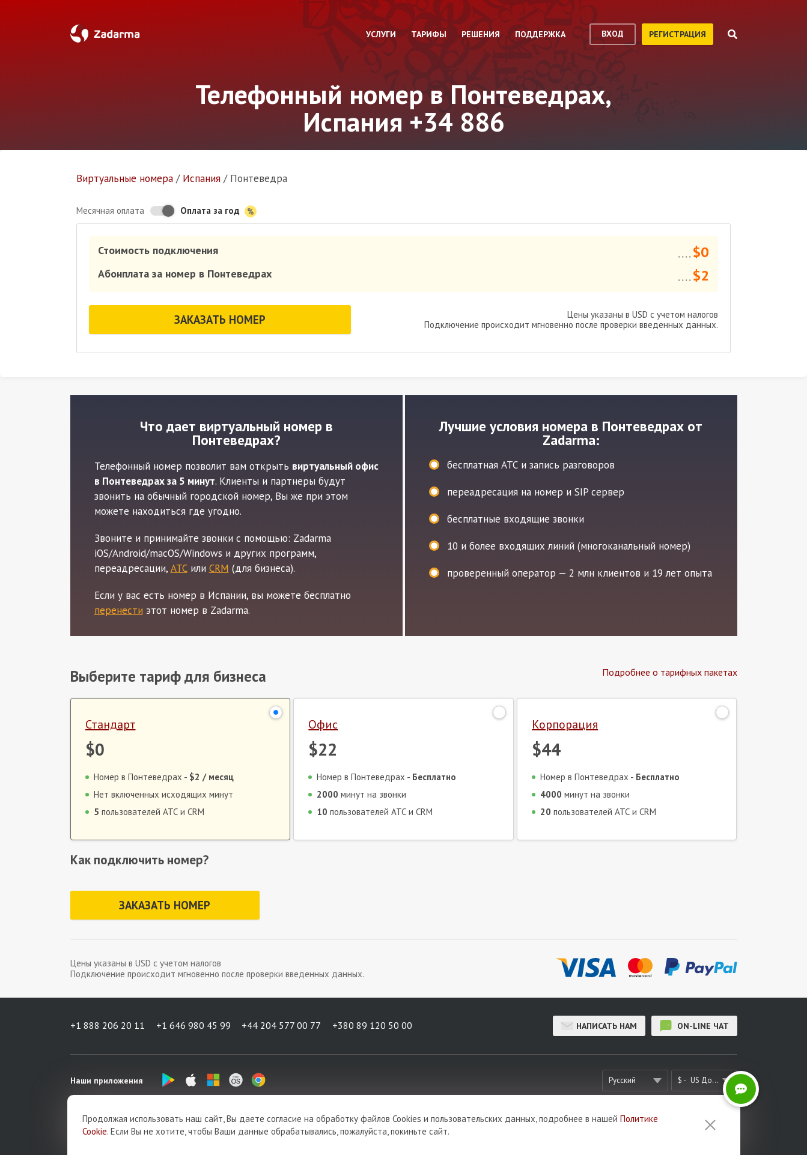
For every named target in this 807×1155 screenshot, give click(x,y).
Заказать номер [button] (220, 318)
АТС (179, 566)
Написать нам (599, 1025)
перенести (118, 608)
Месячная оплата (110, 210)
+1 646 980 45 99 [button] (194, 1025)
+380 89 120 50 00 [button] (375, 1025)
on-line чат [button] (694, 1025)
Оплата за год (218, 211)
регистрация (677, 34)
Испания (202, 178)
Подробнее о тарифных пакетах (669, 670)
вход (612, 33)
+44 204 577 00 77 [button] (283, 1025)
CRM (219, 566)
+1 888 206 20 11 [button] (107, 1025)
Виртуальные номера (124, 178)
